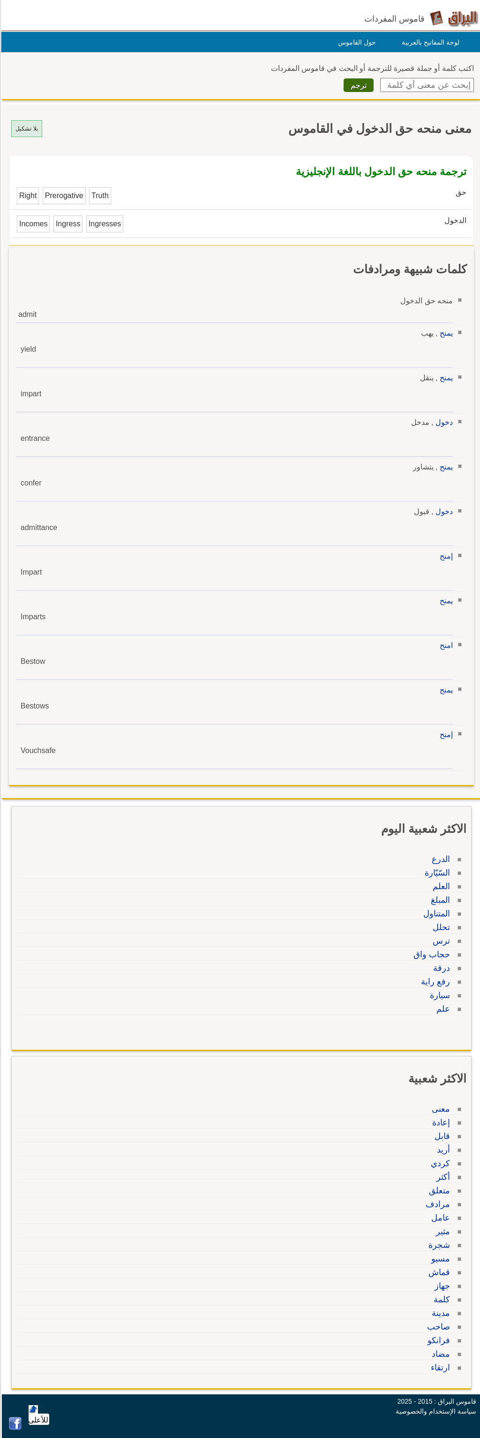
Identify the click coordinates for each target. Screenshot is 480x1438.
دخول (442, 422)
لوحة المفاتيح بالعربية (429, 42)
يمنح (444, 333)
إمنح (444, 556)
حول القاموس (356, 42)
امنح (444, 645)
